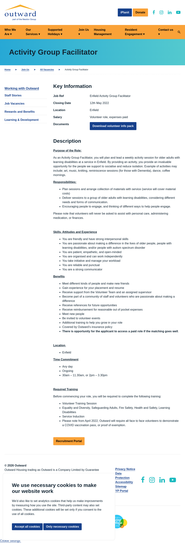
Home (7, 69)
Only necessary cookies (62, 526)
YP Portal (121, 490)
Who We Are (10, 32)
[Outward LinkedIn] (170, 12)
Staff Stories (13, 95)
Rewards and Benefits (20, 111)
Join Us (83, 29)
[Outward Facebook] (153, 12)
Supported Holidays (55, 32)
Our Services (32, 32)
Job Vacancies (14, 103)
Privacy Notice (125, 469)
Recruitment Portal (69, 441)
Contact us (165, 29)
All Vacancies (47, 69)
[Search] (179, 32)
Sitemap (120, 486)
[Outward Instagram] (161, 12)
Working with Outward (22, 88)
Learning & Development (21, 119)
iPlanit (125, 12)
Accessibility (124, 482)
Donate (140, 12)
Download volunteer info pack (113, 126)
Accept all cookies (27, 526)
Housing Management (103, 32)
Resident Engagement (133, 32)
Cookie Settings (10, 540)
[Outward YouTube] (178, 12)
